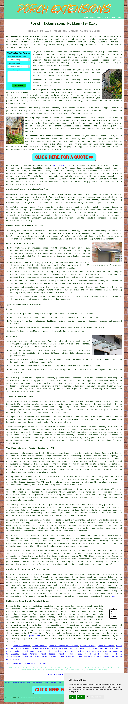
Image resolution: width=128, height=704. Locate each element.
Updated (53, 683)
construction (56, 453)
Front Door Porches (101, 654)
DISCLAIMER (116, 17)
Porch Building (88, 646)
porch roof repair (15, 197)
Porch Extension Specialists (63, 646)
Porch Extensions (21, 646)
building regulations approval (54, 123)
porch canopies (88, 617)
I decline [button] (81, 697)
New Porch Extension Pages (21, 683)
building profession (104, 505)
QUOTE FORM (34, 636)
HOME (86, 17)
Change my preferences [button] (94, 697)
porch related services (85, 631)
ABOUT (99, 17)
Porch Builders (59, 649)
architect (93, 60)
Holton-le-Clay (60, 165)
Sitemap (7, 683)
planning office (27, 111)
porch (77, 136)
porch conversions (71, 609)
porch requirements (65, 633)
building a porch (105, 42)
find (14, 574)
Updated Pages (37, 683)
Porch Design (48, 654)
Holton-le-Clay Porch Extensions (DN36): (28, 37)
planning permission (68, 93)
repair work (80, 207)
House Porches (39, 646)
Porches (63, 654)
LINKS (92, 17)
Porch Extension (106, 646)
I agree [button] (72, 697)
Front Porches (23, 649)
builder (51, 55)
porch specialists (15, 176)
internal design (73, 83)
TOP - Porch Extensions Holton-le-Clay (26, 664)
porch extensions (85, 179)
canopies (77, 378)
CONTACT (107, 17)
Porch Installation (73, 651)
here (113, 596)
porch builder (74, 111)
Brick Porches (95, 649)
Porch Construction (32, 651)
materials (63, 73)
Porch (9, 165)
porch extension (53, 39)
